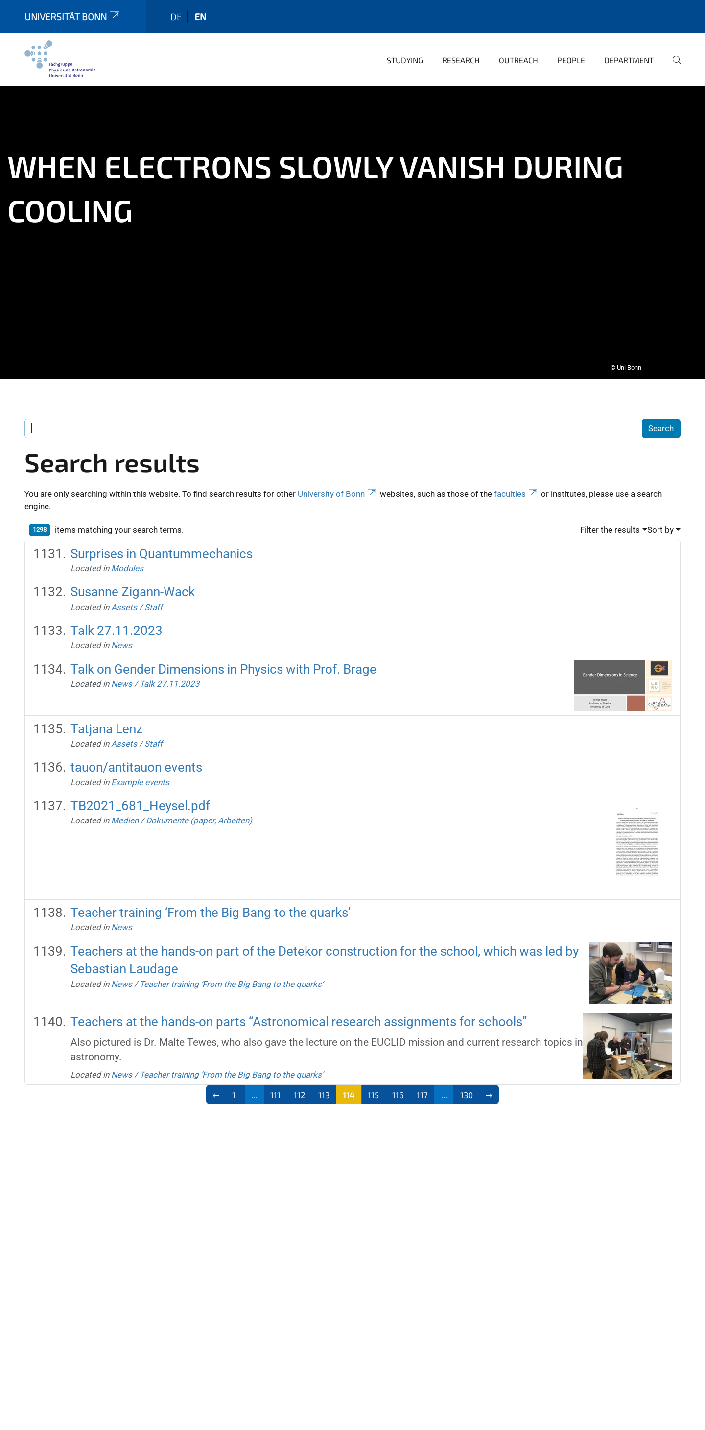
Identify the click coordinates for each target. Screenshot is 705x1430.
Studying (405, 46)
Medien (125, 807)
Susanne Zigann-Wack (132, 578)
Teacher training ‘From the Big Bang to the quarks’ (210, 898)
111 (275, 1081)
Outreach (518, 46)
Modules (127, 555)
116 (398, 1081)
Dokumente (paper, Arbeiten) (199, 807)
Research (461, 46)
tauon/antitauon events (136, 753)
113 (323, 1081)
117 (422, 1081)
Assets (124, 593)
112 (300, 1081)
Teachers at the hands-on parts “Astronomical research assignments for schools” (298, 1008)
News (121, 631)
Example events (140, 769)
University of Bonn (338, 480)
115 (373, 1081)
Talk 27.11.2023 (116, 617)
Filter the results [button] (610, 516)
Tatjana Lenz (106, 715)
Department (629, 46)
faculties (516, 480)
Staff (153, 593)
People (571, 46)
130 (466, 1081)
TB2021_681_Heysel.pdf (140, 792)
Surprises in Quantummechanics (161, 540)
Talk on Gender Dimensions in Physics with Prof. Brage (223, 655)
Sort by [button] (660, 516)
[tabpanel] (352, 219)
